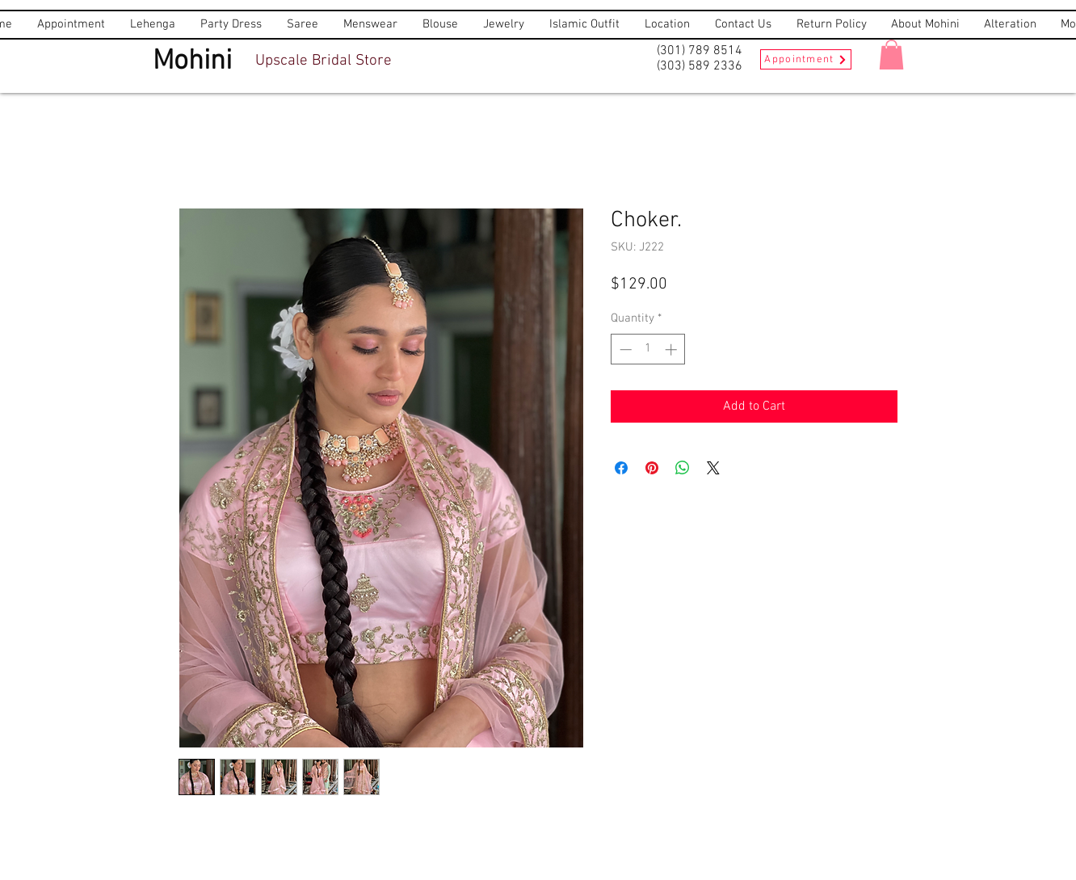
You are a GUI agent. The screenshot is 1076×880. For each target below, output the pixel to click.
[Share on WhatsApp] (682, 468)
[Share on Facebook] (621, 468)
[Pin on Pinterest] (652, 468)
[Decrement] (624, 349)
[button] (891, 54)
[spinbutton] (648, 349)
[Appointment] (805, 59)
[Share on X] (713, 468)
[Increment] (672, 349)
